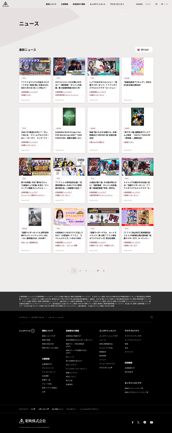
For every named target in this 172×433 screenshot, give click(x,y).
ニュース (51, 317)
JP (162, 4)
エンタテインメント (37, 317)
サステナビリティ (132, 331)
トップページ (23, 317)
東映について (47, 331)
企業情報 (45, 359)
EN (167, 4)
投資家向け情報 (72, 331)
